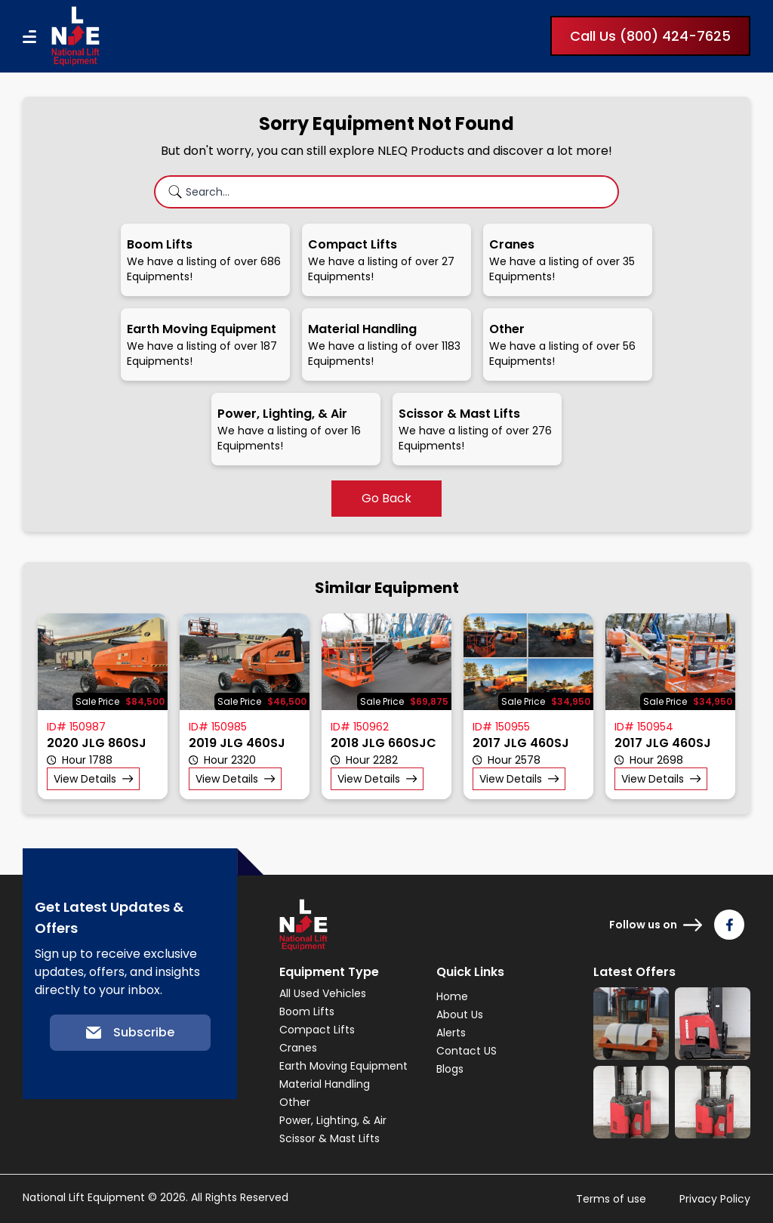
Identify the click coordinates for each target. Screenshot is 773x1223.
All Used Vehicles (322, 993)
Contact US (466, 1050)
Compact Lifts (317, 1029)
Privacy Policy (714, 1198)
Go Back (386, 498)
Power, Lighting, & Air (332, 1120)
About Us (459, 1014)
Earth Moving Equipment (343, 1065)
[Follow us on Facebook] (729, 925)
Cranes (298, 1047)
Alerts (451, 1032)
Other (294, 1102)
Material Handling (324, 1084)
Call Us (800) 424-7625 (650, 35)
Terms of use (611, 1198)
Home (452, 996)
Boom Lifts (306, 1011)
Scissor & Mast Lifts (329, 1138)
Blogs (449, 1068)
